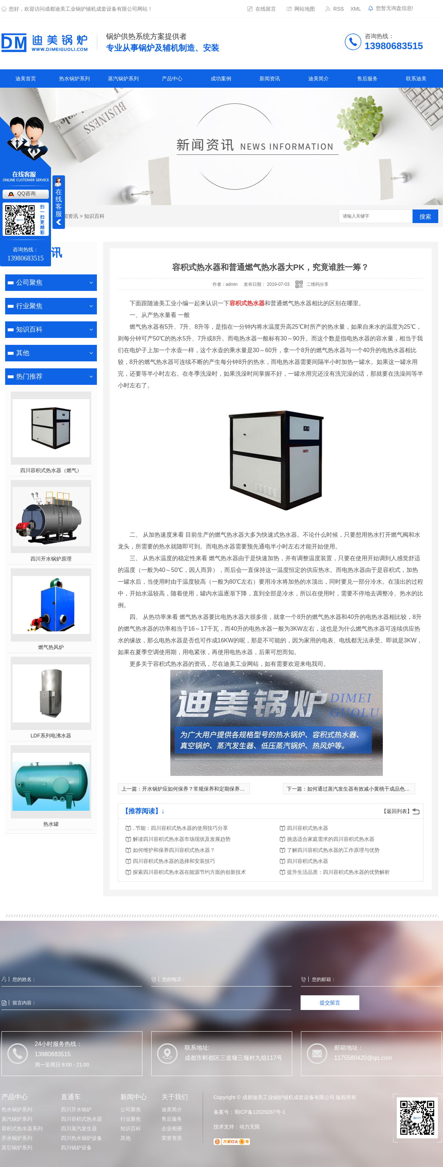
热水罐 (51, 824)
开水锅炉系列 (16, 1138)
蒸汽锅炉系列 (123, 78)
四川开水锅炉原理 (51, 559)
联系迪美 (416, 78)
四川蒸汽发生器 (79, 1128)
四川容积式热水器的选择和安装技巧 (174, 861)
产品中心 (172, 78)
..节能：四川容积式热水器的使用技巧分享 (180, 828)
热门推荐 (29, 376)
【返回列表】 (396, 811)
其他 (22, 353)
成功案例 (221, 78)
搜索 (425, 217)
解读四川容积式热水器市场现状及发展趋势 (181, 839)
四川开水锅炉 (76, 1109)
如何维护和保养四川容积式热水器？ (174, 850)
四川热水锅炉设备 (81, 1138)
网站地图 (304, 9)
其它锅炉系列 (16, 1147)
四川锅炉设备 (76, 1147)
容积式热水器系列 (22, 1128)
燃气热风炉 (51, 647)
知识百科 (94, 216)
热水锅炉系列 (74, 78)
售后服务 (367, 78)
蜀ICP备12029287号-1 (260, 1112)
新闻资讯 (269, 78)
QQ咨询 (26, 193)
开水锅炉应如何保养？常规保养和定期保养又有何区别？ (206, 789)
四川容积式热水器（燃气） (51, 470)
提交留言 (330, 1003)
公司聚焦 (29, 282)
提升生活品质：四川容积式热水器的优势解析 (338, 872)
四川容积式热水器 (307, 828)
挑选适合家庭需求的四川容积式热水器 (330, 839)
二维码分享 (317, 284)
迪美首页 (25, 78)
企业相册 (171, 1128)
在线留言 (265, 9)
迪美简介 (318, 78)
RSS (338, 9)
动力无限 (249, 1127)
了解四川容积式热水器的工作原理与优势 (333, 850)
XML (356, 9)
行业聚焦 (29, 306)
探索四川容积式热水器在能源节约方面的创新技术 (189, 872)
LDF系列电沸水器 (50, 736)
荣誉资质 (171, 1138)
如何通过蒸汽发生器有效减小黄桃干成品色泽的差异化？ (371, 789)
